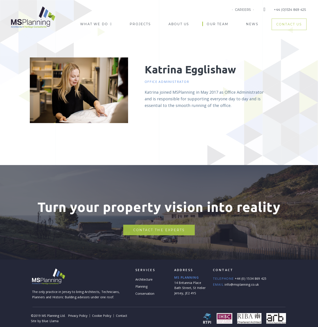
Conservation (144, 293)
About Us (178, 24)
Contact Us (289, 24)
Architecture (144, 279)
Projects (140, 24)
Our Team (217, 24)
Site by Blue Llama (45, 321)
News (252, 24)
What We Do (96, 24)
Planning (141, 286)
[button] (159, 230)
